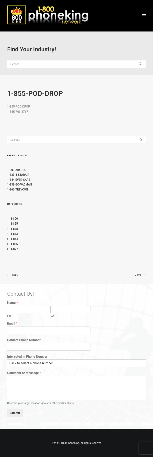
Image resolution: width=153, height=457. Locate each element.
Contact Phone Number (24, 340)
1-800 (14, 218)
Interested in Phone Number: (27, 356)
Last (52, 315)
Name (12, 303)
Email (12, 323)
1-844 (14, 239)
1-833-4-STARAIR (18, 174)
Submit (15, 413)
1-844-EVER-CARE (18, 179)
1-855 (14, 223)
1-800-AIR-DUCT (17, 170)
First (9, 315)
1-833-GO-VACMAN (19, 184)
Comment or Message (24, 373)
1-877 (14, 249)
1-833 (14, 233)
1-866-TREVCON (17, 189)
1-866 (14, 244)
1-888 (14, 228)
